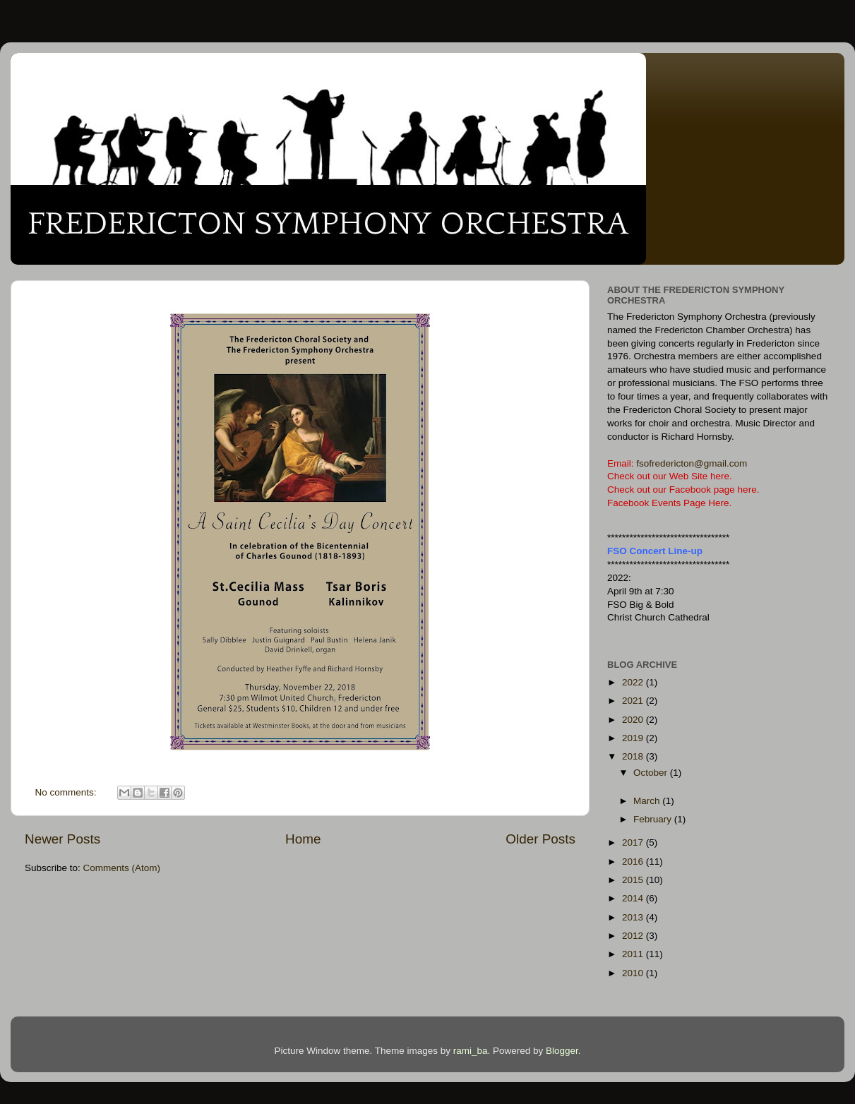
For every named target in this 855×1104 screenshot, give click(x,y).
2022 (634, 682)
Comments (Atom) (122, 868)
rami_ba (470, 1050)
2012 (634, 935)
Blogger (562, 1050)
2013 (634, 917)
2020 (634, 719)
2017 (634, 842)
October (651, 772)
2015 (634, 880)
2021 (634, 700)
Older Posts (540, 839)
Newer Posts (62, 839)
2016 (634, 861)
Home (303, 839)
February (653, 819)
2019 (634, 738)
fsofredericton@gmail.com (691, 463)
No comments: (67, 792)
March (647, 801)
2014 (634, 898)
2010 (634, 973)
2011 (634, 954)
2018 (634, 756)
